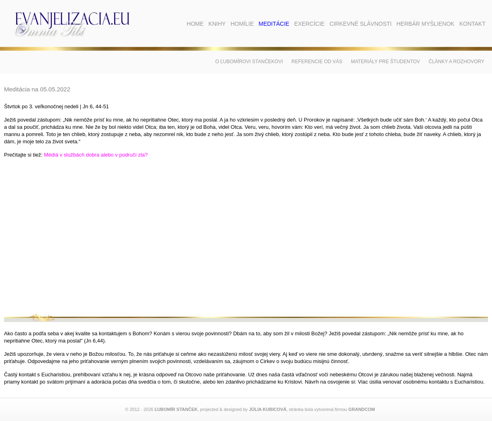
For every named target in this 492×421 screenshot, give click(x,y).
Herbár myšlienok (425, 24)
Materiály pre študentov (385, 61)
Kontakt (472, 24)
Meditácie (274, 24)
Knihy (217, 24)
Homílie (242, 24)
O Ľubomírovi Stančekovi (249, 61)
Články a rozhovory (456, 61)
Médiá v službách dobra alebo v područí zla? (96, 155)
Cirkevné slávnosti (360, 24)
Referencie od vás (317, 61)
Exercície (309, 24)
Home (195, 24)
